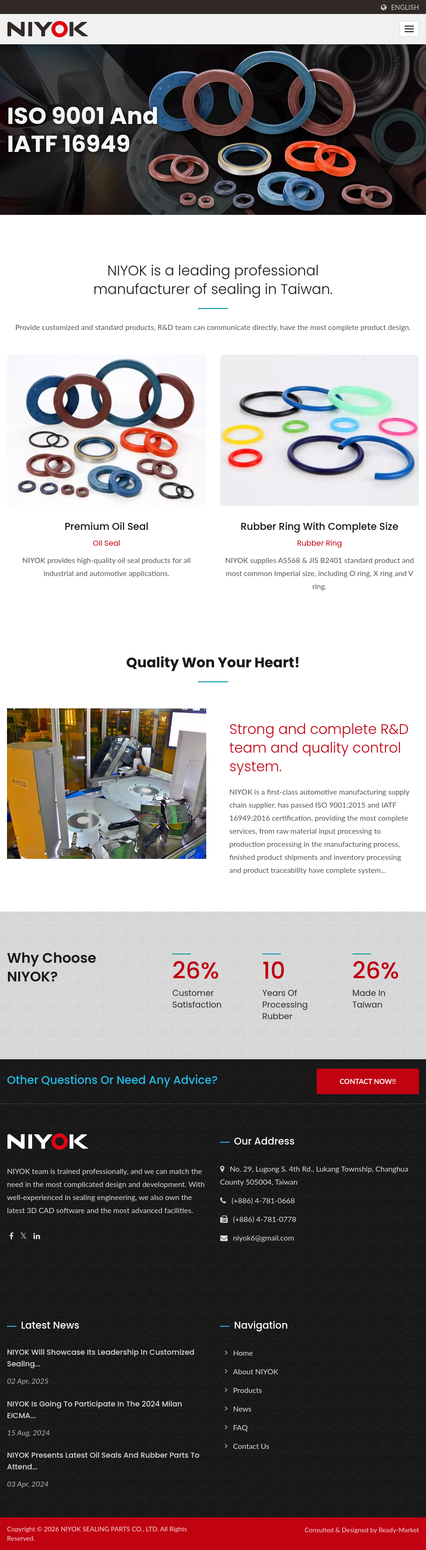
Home (243, 1352)
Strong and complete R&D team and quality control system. (319, 748)
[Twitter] (23, 1236)
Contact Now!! (367, 1081)
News (242, 1408)
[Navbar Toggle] (409, 29)
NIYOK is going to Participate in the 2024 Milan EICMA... (94, 1410)
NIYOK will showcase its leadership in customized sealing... (101, 1358)
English (405, 7)
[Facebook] (11, 1236)
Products (247, 1389)
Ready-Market (399, 1530)
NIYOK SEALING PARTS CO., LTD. (110, 1529)
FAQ (240, 1427)
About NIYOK (255, 1371)
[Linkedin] (37, 1236)
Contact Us (251, 1445)
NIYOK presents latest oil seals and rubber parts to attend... (103, 1461)
